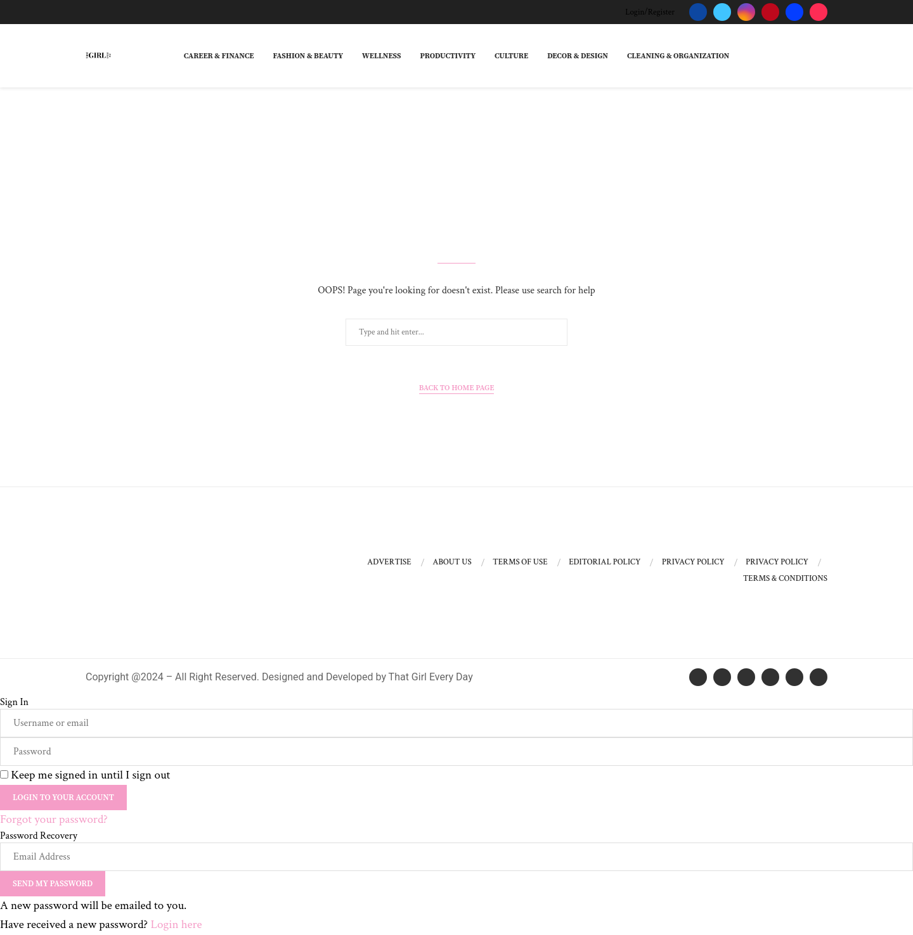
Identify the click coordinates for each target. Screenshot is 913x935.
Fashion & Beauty (308, 56)
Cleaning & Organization (678, 56)
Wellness (381, 56)
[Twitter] (722, 12)
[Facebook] (698, 12)
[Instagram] (746, 12)
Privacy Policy (693, 562)
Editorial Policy (604, 562)
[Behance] (794, 12)
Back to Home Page (457, 388)
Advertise (389, 562)
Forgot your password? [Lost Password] (54, 819)
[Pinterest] (770, 12)
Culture (511, 56)
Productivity (447, 56)
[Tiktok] (818, 12)
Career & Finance (219, 56)
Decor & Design (577, 56)
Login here (176, 924)
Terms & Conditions (785, 578)
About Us (452, 562)
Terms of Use (520, 562)
